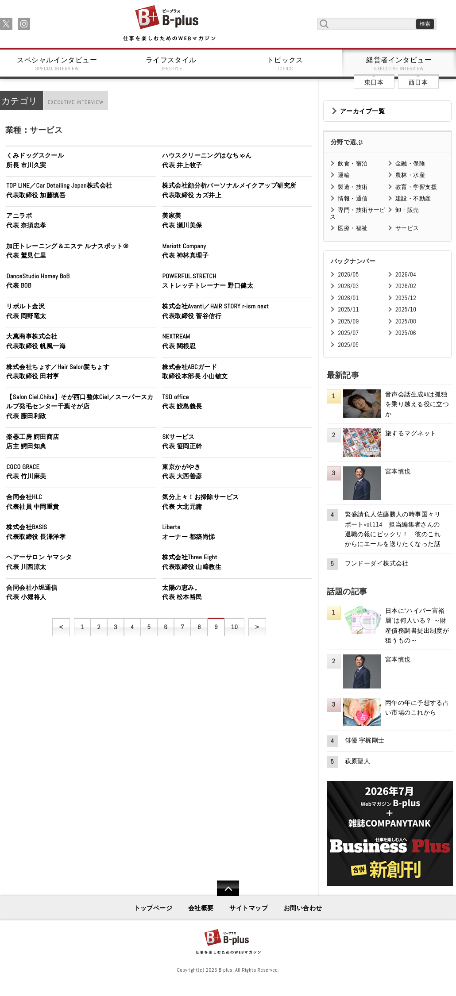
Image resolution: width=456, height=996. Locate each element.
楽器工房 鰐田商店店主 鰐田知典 (32, 441)
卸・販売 (407, 210)
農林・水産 (410, 175)
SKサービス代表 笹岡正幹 (182, 441)
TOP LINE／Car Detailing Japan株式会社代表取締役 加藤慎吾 (59, 190)
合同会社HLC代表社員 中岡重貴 (32, 502)
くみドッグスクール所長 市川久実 (35, 160)
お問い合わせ (303, 908)
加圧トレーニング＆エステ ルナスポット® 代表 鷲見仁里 (70, 251)
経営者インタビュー (399, 63)
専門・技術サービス (357, 213)
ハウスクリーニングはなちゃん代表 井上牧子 (206, 160)
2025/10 (405, 309)
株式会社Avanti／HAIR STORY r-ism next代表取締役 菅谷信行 (215, 311)
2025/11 (348, 309)
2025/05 (348, 345)
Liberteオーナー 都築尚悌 (188, 532)
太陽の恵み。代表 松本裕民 (182, 592)
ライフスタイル (171, 63)
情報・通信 (352, 198)
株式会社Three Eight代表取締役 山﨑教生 (191, 562)
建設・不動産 (413, 198)
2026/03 (348, 286)
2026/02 (405, 286)
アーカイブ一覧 (362, 111)
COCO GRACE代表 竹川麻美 (26, 472)
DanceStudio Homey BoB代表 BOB (38, 281)
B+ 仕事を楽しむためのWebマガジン (169, 23)
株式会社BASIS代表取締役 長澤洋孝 (36, 532)
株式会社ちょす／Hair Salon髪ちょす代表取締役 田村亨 (57, 372)
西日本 (418, 82)
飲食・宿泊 (352, 163)
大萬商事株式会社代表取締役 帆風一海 (36, 341)
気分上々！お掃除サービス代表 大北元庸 (200, 502)
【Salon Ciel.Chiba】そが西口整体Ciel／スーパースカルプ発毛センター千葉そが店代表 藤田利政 (79, 406)
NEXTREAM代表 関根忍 (179, 341)
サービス (407, 228)
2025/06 (405, 333)
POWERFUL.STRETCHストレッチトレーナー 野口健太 (207, 281)
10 (234, 627)
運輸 (344, 175)
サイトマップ (248, 908)
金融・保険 (410, 163)
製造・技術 (352, 187)
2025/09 (348, 321)
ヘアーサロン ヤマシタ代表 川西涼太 (39, 562)
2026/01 (348, 298)
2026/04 (405, 274)
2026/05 (348, 274)
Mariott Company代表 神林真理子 (185, 251)
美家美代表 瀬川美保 (182, 220)
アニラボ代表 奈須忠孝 (26, 220)
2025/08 (405, 321)
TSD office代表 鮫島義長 (182, 402)
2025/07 (348, 333)
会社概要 (201, 908)
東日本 (373, 82)
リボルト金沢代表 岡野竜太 (26, 311)
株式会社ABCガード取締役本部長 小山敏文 (195, 372)
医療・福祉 (352, 228)
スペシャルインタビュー (57, 63)
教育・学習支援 (416, 187)
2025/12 (405, 298)
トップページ (153, 908)
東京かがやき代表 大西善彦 (182, 472)
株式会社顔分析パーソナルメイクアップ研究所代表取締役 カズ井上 (229, 190)
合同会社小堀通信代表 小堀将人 (31, 592)
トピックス (285, 63)
